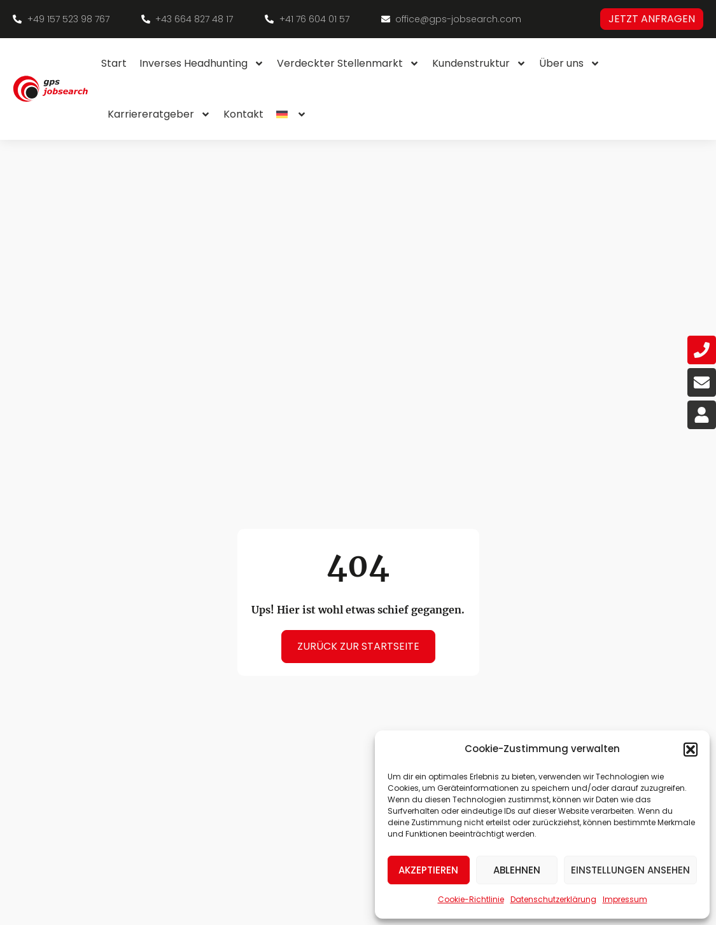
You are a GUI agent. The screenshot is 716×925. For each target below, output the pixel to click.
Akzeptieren (428, 870)
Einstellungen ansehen (630, 870)
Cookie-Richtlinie (471, 899)
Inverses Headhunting (201, 63)
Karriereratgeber (159, 114)
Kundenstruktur (479, 63)
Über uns (569, 63)
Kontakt (243, 114)
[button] (690, 749)
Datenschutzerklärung (553, 899)
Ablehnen (516, 870)
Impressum (625, 899)
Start (114, 63)
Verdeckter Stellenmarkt (348, 63)
